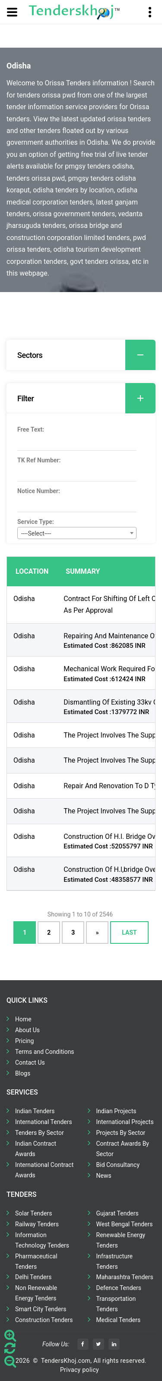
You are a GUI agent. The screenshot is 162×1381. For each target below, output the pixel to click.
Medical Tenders (118, 1319)
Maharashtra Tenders (124, 1277)
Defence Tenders (119, 1287)
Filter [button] (86, 398)
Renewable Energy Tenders (121, 1240)
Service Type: (35, 521)
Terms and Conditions (44, 1051)
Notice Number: (38, 490)
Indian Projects (116, 1111)
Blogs (22, 1073)
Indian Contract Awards (35, 1148)
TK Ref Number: (38, 460)
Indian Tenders (35, 1111)
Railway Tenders (37, 1224)
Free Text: (30, 429)
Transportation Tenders (116, 1304)
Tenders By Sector (39, 1132)
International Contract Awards (44, 1170)
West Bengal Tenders (124, 1224)
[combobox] (77, 533)
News (103, 1175)
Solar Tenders (33, 1213)
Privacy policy (79, 1369)
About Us (27, 1030)
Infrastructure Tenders (114, 1261)
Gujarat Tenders (117, 1213)
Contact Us (30, 1062)
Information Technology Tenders (42, 1240)
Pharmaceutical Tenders (36, 1261)
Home (23, 1019)
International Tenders (43, 1121)
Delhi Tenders (33, 1277)
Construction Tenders (44, 1319)
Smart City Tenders (40, 1309)
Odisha (24, 599)
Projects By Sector (121, 1132)
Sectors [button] (86, 355)
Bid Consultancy (118, 1164)
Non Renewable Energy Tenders (36, 1293)
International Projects (125, 1121)
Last (129, 932)
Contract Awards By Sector (122, 1148)
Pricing (24, 1040)
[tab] (81, 355)
